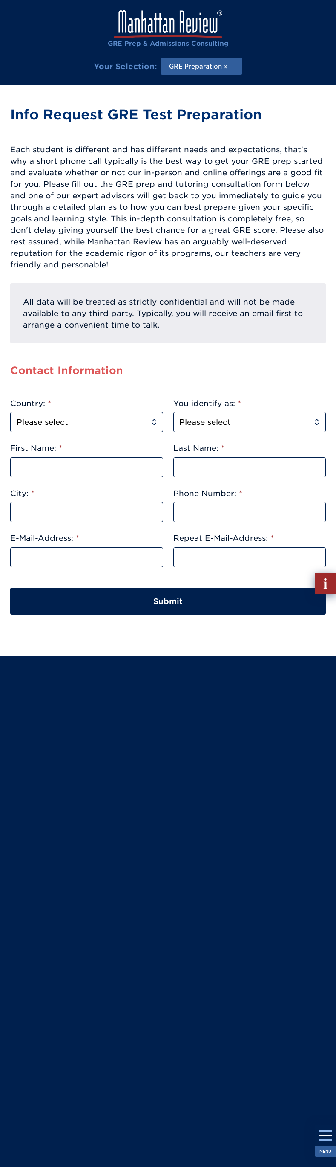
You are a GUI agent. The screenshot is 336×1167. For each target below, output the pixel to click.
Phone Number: (207, 493)
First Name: (36, 448)
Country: (30, 403)
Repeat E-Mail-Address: (223, 538)
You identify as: (207, 403)
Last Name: (198, 448)
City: (22, 493)
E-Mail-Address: (44, 538)
